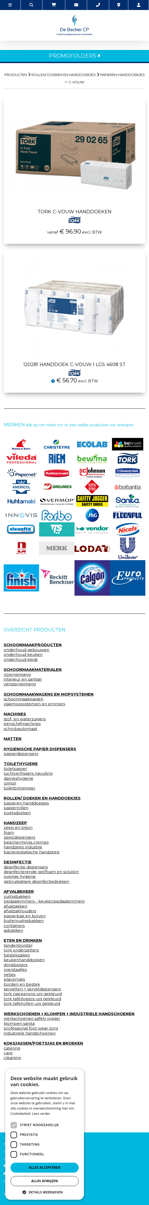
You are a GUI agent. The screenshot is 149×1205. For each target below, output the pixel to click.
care (8, 1053)
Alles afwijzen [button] (44, 1181)
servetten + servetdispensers (32, 989)
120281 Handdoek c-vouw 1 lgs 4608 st (74, 368)
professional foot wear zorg (31, 1028)
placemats (14, 979)
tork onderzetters (21, 950)
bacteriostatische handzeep (32, 852)
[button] (44, 1191)
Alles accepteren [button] (45, 1167)
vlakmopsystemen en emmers (34, 704)
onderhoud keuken (23, 654)
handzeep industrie (23, 847)
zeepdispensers (19, 837)
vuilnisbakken (17, 896)
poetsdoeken (17, 813)
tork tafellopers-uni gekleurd (32, 998)
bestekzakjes (17, 955)
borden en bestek (22, 984)
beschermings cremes (26, 842)
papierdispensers (21, 753)
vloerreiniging (17, 674)
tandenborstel (18, 945)
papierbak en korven (25, 916)
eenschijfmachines (22, 723)
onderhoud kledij (21, 659)
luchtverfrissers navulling (28, 773)
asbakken (13, 930)
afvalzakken (15, 906)
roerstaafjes (15, 969)
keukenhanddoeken (24, 960)
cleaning (12, 1057)
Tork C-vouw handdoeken (74, 215)
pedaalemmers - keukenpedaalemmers (44, 901)
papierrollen (16, 808)
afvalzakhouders (20, 911)
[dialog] (44, 1134)
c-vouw (76, 82)
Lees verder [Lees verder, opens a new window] (41, 1113)
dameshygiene (18, 778)
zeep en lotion (18, 827)
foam (9, 832)
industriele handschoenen (30, 1033)
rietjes (9, 974)
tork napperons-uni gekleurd (33, 993)
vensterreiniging (20, 684)
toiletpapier (15, 768)
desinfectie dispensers (26, 867)
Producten (15, 75)
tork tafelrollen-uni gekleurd (32, 1003)
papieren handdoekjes (122, 75)
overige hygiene (20, 876)
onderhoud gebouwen (26, 649)
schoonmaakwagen (23, 699)
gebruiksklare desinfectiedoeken (36, 881)
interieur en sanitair (23, 679)
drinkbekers (16, 965)
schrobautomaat (20, 728)
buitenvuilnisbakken (24, 920)
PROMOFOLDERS (74, 56)
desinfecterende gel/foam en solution (41, 871)
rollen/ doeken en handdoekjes (63, 75)
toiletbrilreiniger (19, 788)
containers (14, 925)
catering (12, 1048)
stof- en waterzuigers (25, 719)
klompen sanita (19, 1023)
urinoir (10, 783)
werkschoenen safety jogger (32, 1018)
